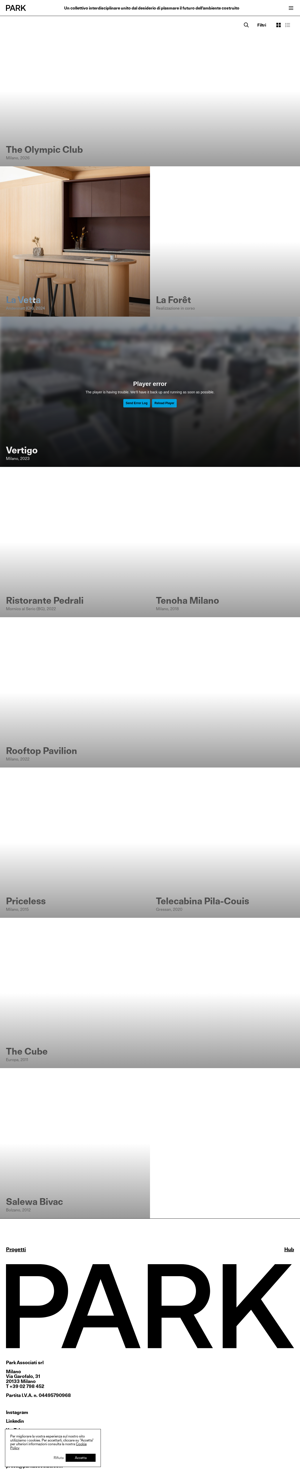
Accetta (81, 1457)
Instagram (17, 1412)
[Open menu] (291, 8)
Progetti (16, 1249)
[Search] (246, 25)
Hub (289, 1249)
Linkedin (15, 1421)
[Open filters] (261, 25)
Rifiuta (59, 1457)
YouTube (15, 1430)
